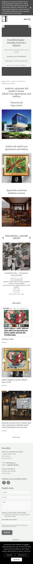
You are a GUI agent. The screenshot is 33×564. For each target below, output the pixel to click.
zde (14, 516)
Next (30, 26)
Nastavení (9, 555)
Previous (3, 26)
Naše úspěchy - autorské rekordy (16, 236)
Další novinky (16, 437)
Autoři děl (15, 539)
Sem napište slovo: (9, 519)
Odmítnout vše (22, 555)
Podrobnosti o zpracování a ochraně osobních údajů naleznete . (17, 515)
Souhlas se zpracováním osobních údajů (14, 512)
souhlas (26, 544)
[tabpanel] (16, 46)
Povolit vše (16, 559)
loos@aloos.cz (10, 462)
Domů (3, 81)
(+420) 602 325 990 (12, 465)
